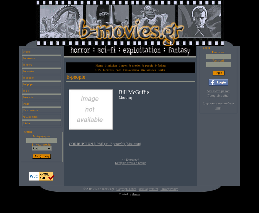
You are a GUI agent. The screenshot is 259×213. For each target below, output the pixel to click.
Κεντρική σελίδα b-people (130, 162)
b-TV (26, 90)
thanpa (136, 194)
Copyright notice (127, 189)
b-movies (28, 71)
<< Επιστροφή (130, 159)
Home (26, 51)
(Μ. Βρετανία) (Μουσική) (105, 144)
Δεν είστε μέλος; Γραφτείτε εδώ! (218, 93)
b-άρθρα (28, 84)
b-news (27, 64)
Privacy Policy (169, 189)
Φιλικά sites (30, 116)
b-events (28, 97)
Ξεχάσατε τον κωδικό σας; (218, 105)
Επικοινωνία (30, 110)
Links (26, 123)
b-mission (29, 58)
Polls (26, 103)
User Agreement (148, 189)
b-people (28, 77)
